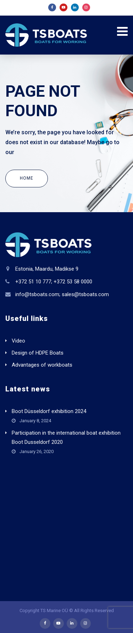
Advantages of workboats (42, 365)
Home (26, 178)
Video (18, 341)
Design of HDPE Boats (37, 353)
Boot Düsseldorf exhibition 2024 (49, 411)
